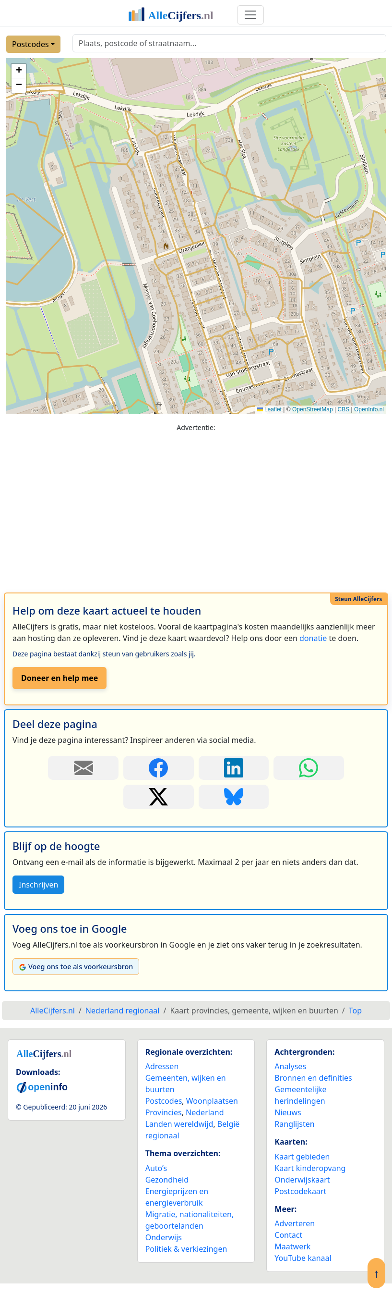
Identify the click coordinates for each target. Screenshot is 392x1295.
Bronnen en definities (313, 1078)
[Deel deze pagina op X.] (158, 797)
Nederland (205, 1112)
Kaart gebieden (302, 1156)
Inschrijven (38, 884)
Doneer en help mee (59, 678)
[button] (19, 71)
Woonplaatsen (212, 1101)
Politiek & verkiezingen (186, 1249)
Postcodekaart (300, 1191)
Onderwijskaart (302, 1179)
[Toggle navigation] (250, 15)
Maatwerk (292, 1246)
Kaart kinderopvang (309, 1168)
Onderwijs (163, 1237)
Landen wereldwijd (179, 1124)
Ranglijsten (294, 1124)
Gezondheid (167, 1179)
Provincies (163, 1112)
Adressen (162, 1066)
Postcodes (30, 44)
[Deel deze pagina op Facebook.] (158, 768)
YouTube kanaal (302, 1258)
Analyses (290, 1066)
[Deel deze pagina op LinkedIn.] (234, 768)
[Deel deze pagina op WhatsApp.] (308, 768)
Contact (288, 1235)
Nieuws (287, 1112)
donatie (313, 638)
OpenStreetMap (312, 409)
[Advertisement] (196, 508)
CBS (343, 409)
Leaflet (269, 409)
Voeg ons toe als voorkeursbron (76, 966)
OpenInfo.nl (369, 409)
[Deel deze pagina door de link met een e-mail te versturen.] (83, 768)
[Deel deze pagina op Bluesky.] (234, 797)
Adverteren (294, 1223)
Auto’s (156, 1168)
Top (355, 1010)
